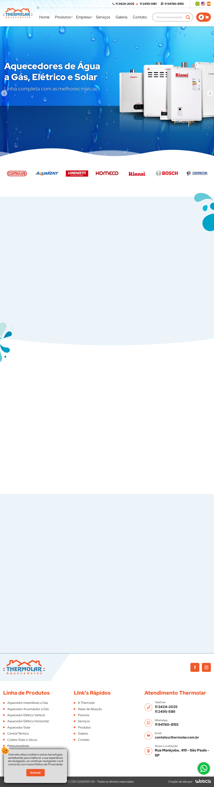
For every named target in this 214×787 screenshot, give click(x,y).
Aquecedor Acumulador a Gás (28, 709)
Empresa (83, 17)
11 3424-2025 (125, 4)
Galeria (121, 17)
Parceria (83, 715)
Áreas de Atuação (90, 709)
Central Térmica (18, 733)
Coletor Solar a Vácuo (22, 740)
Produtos (63, 17)
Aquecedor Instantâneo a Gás (27, 703)
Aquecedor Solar (19, 727)
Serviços (103, 17)
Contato (140, 17)
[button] (4, 93)
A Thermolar (86, 703)
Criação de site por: (180, 781)
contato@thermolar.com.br (177, 737)
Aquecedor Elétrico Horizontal (28, 721)
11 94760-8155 (174, 4)
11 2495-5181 (148, 4)
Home (44, 17)
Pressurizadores (18, 746)
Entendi (36, 774)
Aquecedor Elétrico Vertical (26, 715)
